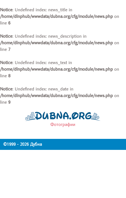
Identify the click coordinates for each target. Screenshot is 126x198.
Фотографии (62, 124)
